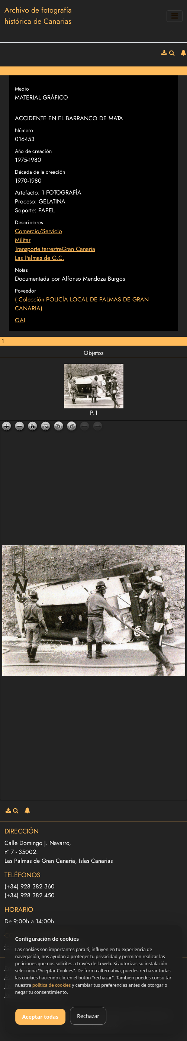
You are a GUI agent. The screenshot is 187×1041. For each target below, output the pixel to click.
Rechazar (88, 1015)
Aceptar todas (40, 1016)
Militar (22, 240)
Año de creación (33, 151)
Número (24, 130)
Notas (21, 270)
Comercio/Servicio (38, 231)
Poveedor (25, 290)
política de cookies (51, 985)
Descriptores (29, 222)
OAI (20, 320)
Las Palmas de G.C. (39, 258)
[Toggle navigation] (175, 16)
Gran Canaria (78, 249)
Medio (22, 88)
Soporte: (25, 210)
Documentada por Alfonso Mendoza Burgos (70, 278)
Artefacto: (27, 192)
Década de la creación (40, 172)
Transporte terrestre (38, 249)
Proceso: (26, 201)
